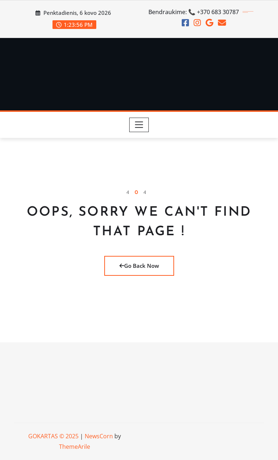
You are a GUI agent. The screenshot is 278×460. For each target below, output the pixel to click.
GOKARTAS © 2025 (53, 436)
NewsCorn (99, 436)
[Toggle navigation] (139, 125)
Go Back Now (139, 265)
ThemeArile (74, 447)
